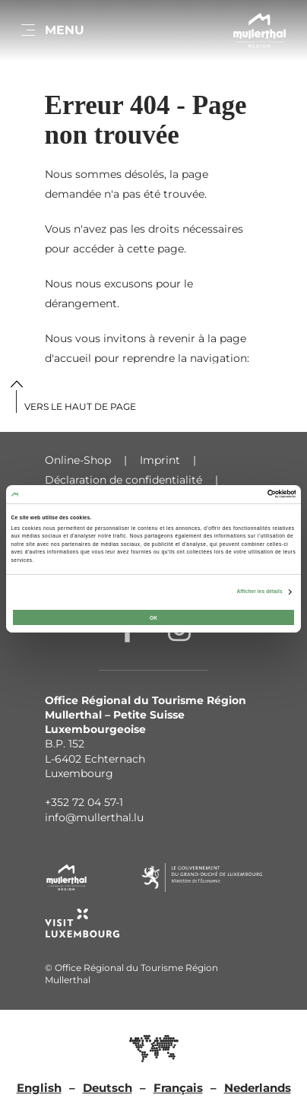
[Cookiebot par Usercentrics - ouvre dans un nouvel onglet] (229, 494)
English (39, 1088)
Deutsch (107, 1088)
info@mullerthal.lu (94, 817)
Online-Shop (78, 460)
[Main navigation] (51, 30)
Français (178, 1088)
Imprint (160, 460)
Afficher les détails (259, 591)
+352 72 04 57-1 (84, 802)
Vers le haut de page (80, 406)
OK (153, 617)
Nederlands (257, 1088)
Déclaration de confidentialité (123, 480)
